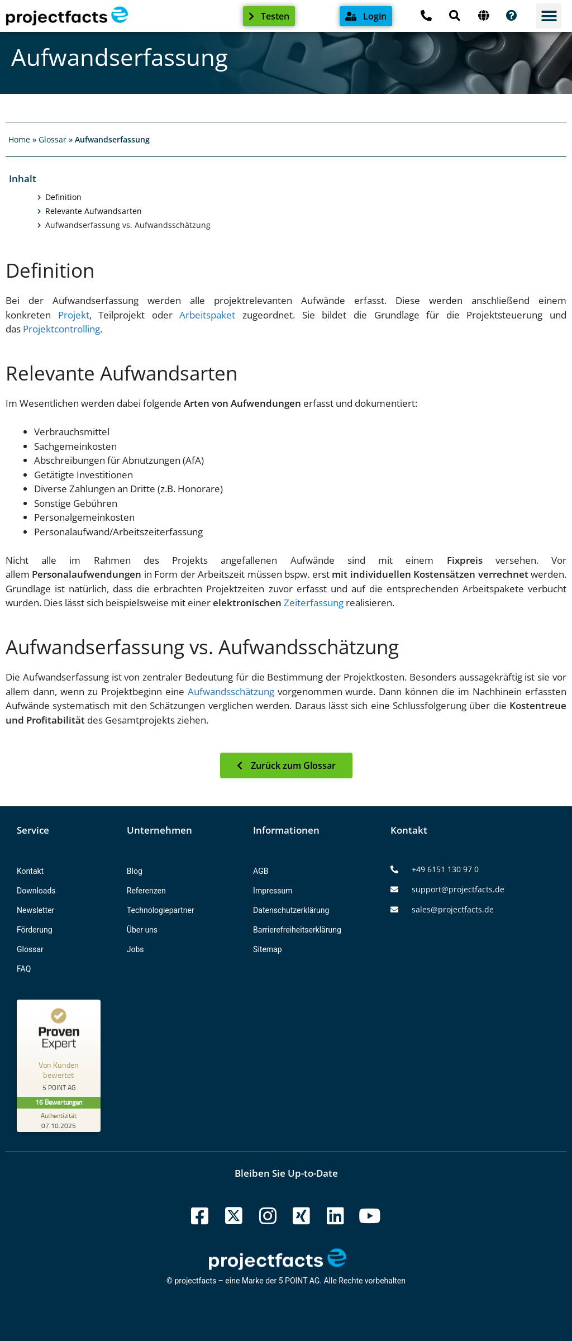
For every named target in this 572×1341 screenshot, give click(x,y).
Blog (134, 871)
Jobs (135, 949)
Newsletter (35, 910)
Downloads (36, 890)
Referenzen (146, 890)
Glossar (52, 139)
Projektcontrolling (61, 328)
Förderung (35, 929)
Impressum (272, 890)
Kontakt (30, 871)
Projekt (73, 314)
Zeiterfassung (314, 602)
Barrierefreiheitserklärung (297, 929)
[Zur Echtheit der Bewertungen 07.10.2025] (59, 1120)
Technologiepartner (160, 910)
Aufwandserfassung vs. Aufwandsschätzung (128, 225)
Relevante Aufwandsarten (93, 211)
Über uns (142, 929)
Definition (63, 197)
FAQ (24, 968)
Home (19, 139)
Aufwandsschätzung (231, 691)
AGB (260, 871)
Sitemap (267, 949)
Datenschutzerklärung (291, 910)
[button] (548, 15)
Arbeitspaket (207, 314)
